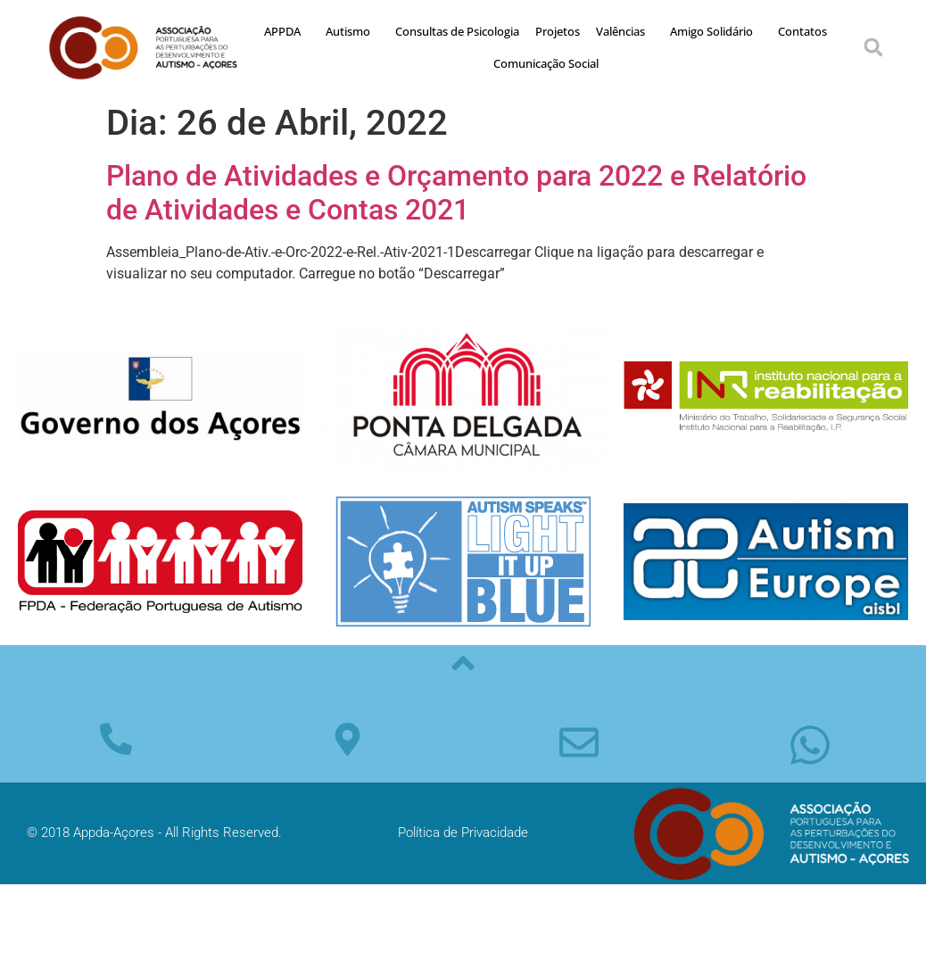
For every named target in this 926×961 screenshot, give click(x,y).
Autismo (352, 31)
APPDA (287, 31)
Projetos (557, 31)
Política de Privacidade (463, 832)
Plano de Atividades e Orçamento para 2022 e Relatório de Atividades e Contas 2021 (456, 193)
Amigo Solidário (716, 31)
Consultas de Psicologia (457, 31)
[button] (873, 47)
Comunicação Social (546, 63)
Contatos (802, 31)
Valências (625, 31)
